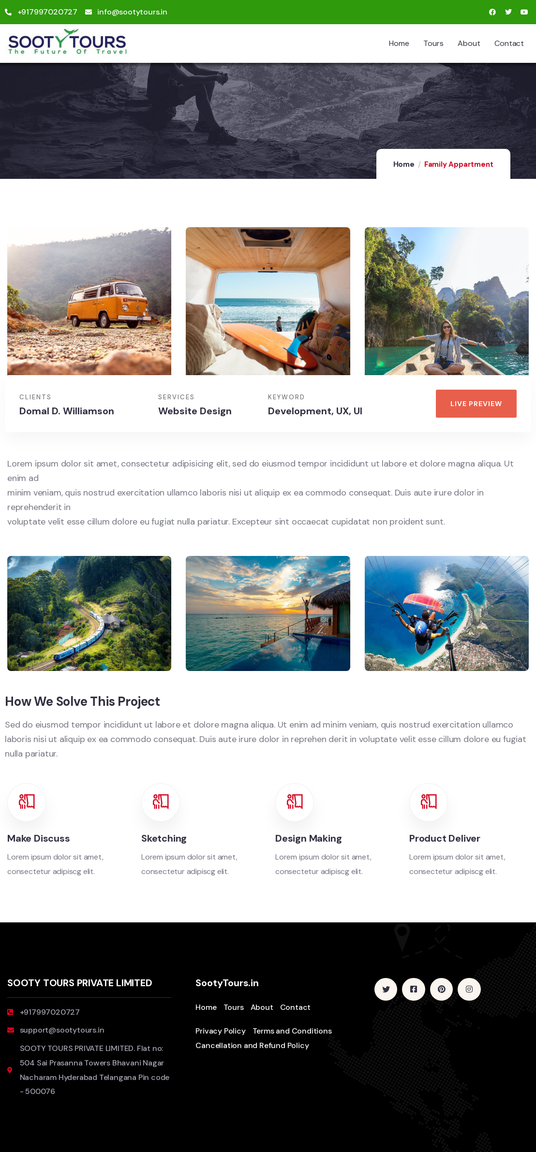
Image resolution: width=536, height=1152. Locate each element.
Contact (509, 43)
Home (399, 43)
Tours (433, 43)
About (469, 43)
